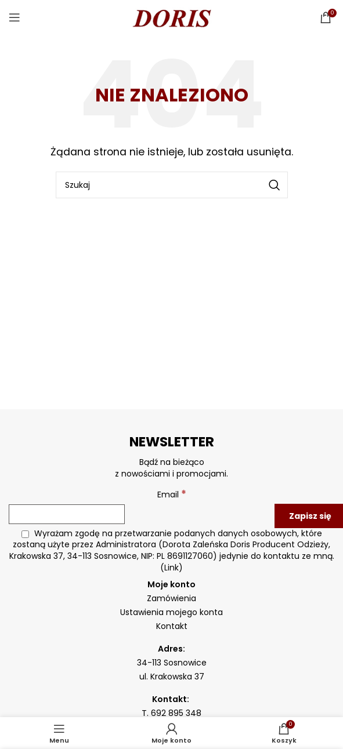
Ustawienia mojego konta (171, 612)
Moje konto (171, 584)
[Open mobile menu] (14, 17)
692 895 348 (176, 713)
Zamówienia (171, 598)
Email (171, 494)
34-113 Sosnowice (172, 662)
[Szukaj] (172, 185)
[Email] (67, 514)
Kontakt (171, 626)
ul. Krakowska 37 (171, 676)
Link (171, 567)
